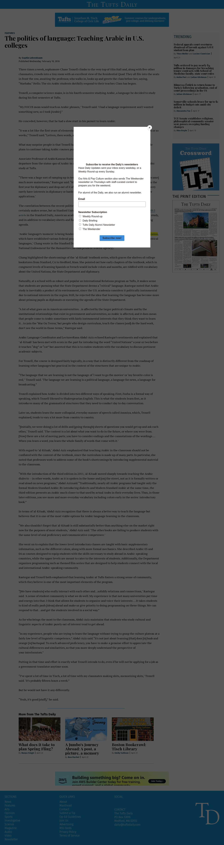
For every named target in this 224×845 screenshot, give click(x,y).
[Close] (149, 127)
